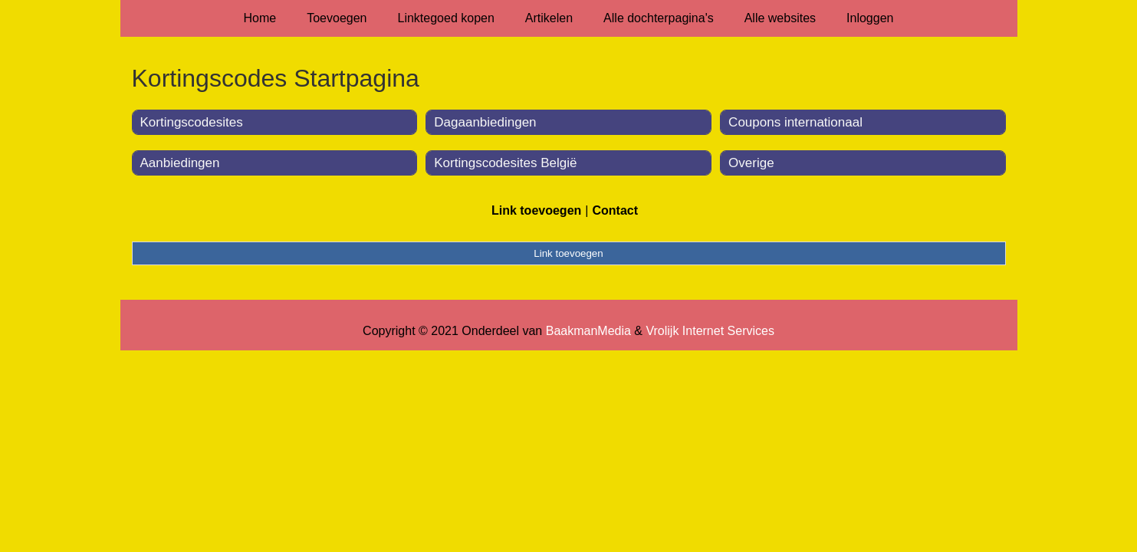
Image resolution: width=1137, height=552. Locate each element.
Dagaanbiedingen (485, 122)
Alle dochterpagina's (658, 18)
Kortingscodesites (191, 122)
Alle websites (780, 18)
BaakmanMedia (588, 330)
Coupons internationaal (795, 122)
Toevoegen (336, 18)
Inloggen (869, 18)
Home (260, 18)
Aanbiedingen (180, 163)
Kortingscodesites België (505, 163)
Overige (751, 163)
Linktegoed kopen (446, 18)
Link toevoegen (536, 210)
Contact (615, 210)
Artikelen (549, 18)
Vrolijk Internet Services (710, 330)
